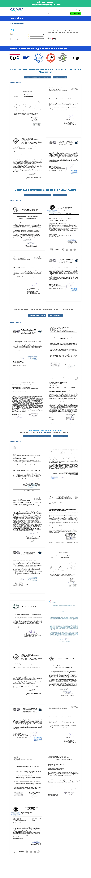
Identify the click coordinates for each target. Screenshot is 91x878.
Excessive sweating (52, 13)
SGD (77, 9)
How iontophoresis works (22, 13)
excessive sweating (44, 432)
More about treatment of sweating (37, 315)
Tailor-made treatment (42, 13)
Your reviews (32, 13)
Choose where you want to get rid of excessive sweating (37, 77)
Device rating (15, 39)
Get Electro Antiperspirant (60, 77)
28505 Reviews (12, 34)
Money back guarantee (63, 13)
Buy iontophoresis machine (75, 13)
